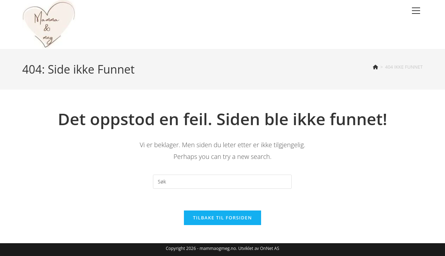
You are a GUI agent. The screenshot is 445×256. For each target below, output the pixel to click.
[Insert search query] (222, 182)
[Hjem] (375, 67)
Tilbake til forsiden (222, 217)
